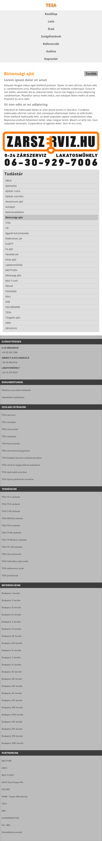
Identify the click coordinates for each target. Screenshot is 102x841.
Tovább (91, 74)
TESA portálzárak (10, 575)
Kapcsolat (51, 59)
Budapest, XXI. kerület (12, 728)
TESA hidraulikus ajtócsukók (15, 561)
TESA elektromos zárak (13, 568)
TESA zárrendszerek (11, 554)
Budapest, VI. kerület (11, 628)
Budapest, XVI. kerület (12, 700)
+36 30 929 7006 (10, 352)
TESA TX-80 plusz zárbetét (14, 539)
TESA (4, 803)
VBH (4, 810)
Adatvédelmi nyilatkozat (13, 397)
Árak (51, 29)
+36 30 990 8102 (10, 362)
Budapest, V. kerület (11, 621)
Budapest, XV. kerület (12, 693)
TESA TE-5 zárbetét (11, 496)
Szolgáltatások (51, 36)
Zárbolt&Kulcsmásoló (12, 832)
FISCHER (6, 789)
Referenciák (51, 44)
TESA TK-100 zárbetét (12, 546)
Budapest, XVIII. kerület (12, 714)
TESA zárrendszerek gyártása (16, 450)
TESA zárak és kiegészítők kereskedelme (21, 465)
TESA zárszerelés (10, 429)
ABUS (4, 768)
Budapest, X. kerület (11, 657)
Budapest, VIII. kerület (12, 643)
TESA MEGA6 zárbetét (12, 518)
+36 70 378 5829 (10, 372)
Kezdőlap (51, 14)
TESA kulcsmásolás (11, 443)
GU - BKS (6, 825)
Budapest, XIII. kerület (12, 678)
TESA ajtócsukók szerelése (14, 472)
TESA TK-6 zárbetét (11, 525)
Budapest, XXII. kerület (12, 736)
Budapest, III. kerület (11, 607)
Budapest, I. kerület (11, 593)
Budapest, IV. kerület (11, 614)
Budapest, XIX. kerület (12, 721)
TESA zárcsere (8, 415)
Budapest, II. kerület (11, 600)
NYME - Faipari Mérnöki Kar (15, 796)
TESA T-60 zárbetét (11, 511)
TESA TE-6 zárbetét (11, 504)
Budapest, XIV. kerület (12, 686)
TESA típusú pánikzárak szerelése (18, 479)
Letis (51, 21)
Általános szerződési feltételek (16, 390)
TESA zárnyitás (9, 422)
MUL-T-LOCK (8, 775)
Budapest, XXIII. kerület (12, 743)
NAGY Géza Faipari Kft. (12, 782)
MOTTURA (7, 760)
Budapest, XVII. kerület (12, 707)
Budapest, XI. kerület (11, 664)
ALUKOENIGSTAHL (10, 818)
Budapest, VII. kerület (12, 636)
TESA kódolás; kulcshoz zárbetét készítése (22, 457)
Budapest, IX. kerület (11, 650)
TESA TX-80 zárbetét (11, 532)
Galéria (51, 51)
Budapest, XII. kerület (12, 671)
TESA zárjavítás (9, 436)
